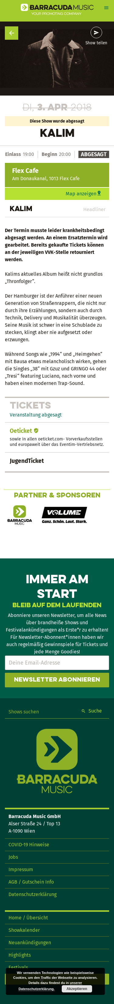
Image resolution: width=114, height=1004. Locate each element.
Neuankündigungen (30, 942)
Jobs (13, 857)
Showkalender (24, 930)
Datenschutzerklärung (33, 894)
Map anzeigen (81, 194)
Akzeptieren (77, 989)
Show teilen (96, 43)
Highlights (20, 955)
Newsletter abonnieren (57, 680)
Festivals (18, 967)
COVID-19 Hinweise (29, 844)
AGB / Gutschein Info (31, 882)
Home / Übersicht (28, 918)
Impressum (21, 869)
